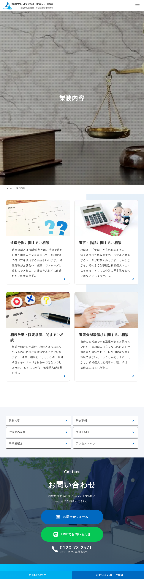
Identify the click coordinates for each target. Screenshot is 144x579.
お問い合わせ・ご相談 (110, 575)
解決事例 (81, 420)
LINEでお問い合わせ (72, 534)
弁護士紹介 (83, 432)
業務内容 (14, 420)
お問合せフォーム (72, 517)
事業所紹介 (16, 443)
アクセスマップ (85, 443)
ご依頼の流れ (17, 432)
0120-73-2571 (38, 575)
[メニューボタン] (137, 5)
